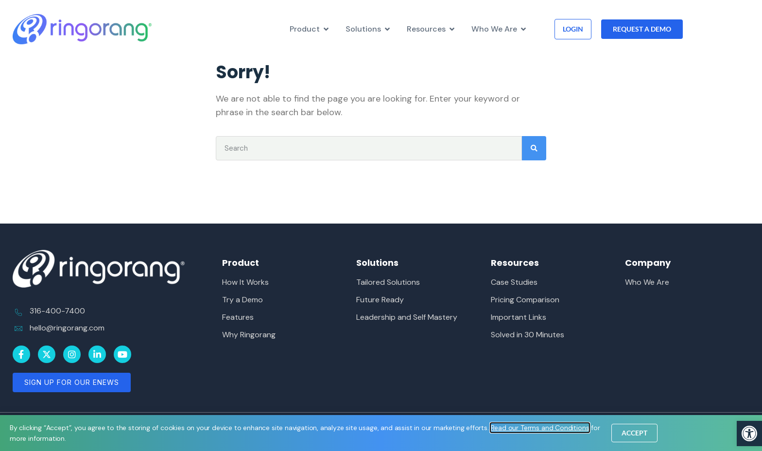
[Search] (534, 148)
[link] (749, 433)
